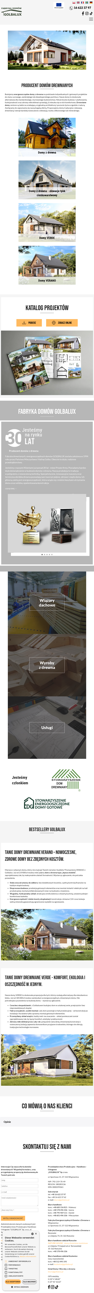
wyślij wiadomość (13, 1206)
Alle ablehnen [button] (29, 1282)
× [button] (36, 1234)
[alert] (20, 1261)
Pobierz (29, 323)
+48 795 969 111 (60, 1200)
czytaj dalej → (11, 488)
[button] (21, 1287)
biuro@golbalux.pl (61, 1187)
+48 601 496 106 (60, 1203)
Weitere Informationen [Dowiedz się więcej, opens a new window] (28, 1256)
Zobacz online (62, 323)
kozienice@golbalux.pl (63, 1252)
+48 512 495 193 (59, 1249)
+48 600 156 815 (60, 1195)
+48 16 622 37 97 (58, 1182)
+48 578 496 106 (60, 1198)
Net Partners (87, 1289)
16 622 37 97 (80, 8)
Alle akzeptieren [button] (13, 1282)
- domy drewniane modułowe (68, 1231)
